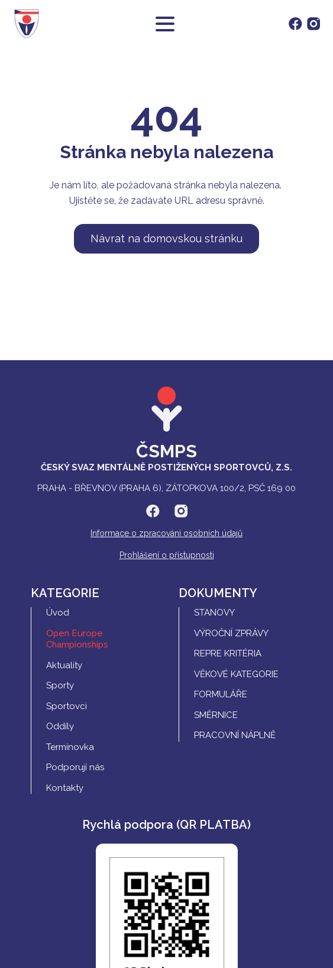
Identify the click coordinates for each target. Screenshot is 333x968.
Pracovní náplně (235, 735)
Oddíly (60, 726)
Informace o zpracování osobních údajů (166, 533)
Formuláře (220, 694)
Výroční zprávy (231, 633)
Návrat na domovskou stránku (166, 238)
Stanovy (214, 612)
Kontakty (64, 788)
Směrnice (216, 715)
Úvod (57, 612)
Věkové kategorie (236, 674)
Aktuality (64, 665)
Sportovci (66, 706)
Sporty (60, 685)
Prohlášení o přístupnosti (166, 555)
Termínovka (70, 747)
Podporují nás (75, 767)
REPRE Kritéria (227, 653)
